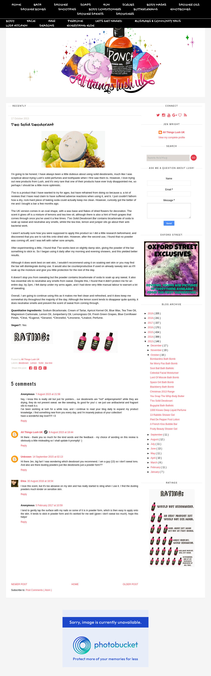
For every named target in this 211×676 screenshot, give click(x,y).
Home (16, 5)
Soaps (85, 5)
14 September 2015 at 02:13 (48, 456)
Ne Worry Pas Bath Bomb (163, 363)
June (153, 448)
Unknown (26, 456)
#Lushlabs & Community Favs (158, 21)
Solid (41, 363)
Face (31, 21)
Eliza (23, 481)
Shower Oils (189, 5)
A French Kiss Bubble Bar (163, 424)
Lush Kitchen (16, 26)
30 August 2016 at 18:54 (40, 481)
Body (10, 21)
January (155, 472)
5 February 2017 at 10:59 (49, 505)
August (155, 439)
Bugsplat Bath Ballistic (162, 405)
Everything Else (80, 26)
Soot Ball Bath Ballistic (162, 368)
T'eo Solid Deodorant (161, 400)
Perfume (75, 21)
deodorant (24, 363)
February (156, 467)
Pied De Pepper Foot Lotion (165, 419)
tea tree (49, 363)
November (156, 350)
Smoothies (67, 9)
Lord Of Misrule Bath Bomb (164, 377)
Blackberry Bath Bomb (162, 386)
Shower (61, 5)
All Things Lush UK (32, 432)
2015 (151, 332)
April (153, 458)
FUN (106, 5)
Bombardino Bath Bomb (162, 359)
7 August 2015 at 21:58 (48, 394)
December (156, 345)
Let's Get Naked (109, 21)
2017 (151, 322)
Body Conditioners (105, 9)
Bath (37, 5)
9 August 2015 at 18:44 (61, 432)
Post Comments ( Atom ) (39, 590)
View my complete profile (171, 137)
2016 (151, 327)
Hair (51, 21)
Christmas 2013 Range (162, 391)
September (157, 434)
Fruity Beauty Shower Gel (163, 428)
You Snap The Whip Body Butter (167, 396)
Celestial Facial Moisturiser (164, 372)
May (153, 453)
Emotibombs (180, 9)
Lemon (33, 363)
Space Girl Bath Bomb (162, 382)
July (153, 444)
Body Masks (156, 5)
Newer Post (19, 584)
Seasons (46, 26)
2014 (151, 336)
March (154, 462)
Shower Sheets (90, 14)
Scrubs (128, 5)
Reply (24, 421)
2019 (151, 313)
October (155, 355)
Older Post (130, 584)
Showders (125, 14)
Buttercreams (146, 9)
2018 (151, 318)
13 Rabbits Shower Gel (162, 415)
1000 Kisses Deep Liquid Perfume (168, 410)
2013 (151, 341)
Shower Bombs (33, 9)
